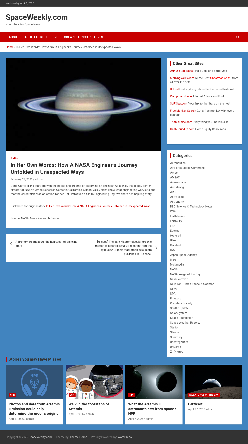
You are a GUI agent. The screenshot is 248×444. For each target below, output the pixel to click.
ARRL (173, 192)
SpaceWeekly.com (37, 17)
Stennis (175, 332)
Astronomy (177, 201)
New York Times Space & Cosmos (192, 284)
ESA (172, 226)
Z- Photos (176, 351)
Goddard (175, 245)
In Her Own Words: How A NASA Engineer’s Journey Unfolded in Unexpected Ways (98, 206)
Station (174, 327)
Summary (176, 337)
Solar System (178, 313)
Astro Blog (177, 197)
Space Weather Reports (185, 322)
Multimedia (177, 264)
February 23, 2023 (22, 179)
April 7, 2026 (135, 418)
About (14, 37)
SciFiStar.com (179, 103)
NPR (173, 293)
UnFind (174, 89)
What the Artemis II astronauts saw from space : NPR (152, 409)
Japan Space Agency (183, 255)
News (173, 289)
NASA (174, 269)
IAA (172, 250)
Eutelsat (175, 230)
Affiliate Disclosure (41, 37)
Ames (14, 157)
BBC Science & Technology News (191, 206)
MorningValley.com (182, 78)
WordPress (125, 437)
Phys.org (175, 298)
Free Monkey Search (183, 110)
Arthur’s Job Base (182, 71)
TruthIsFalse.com (181, 122)
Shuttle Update (179, 308)
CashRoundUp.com (182, 129)
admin (39, 179)
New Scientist (179, 279)
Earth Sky (176, 221)
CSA (173, 211)
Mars (173, 259)
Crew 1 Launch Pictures (83, 37)
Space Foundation (181, 318)
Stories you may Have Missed (35, 359)
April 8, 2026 (16, 418)
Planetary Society (181, 303)
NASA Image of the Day (185, 274)
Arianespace (178, 182)
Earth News (177, 216)
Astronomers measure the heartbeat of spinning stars (46, 244)
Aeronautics (178, 163)
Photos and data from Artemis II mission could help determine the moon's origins (34, 409)
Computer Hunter (181, 96)
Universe (175, 347)
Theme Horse (78, 437)
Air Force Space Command (187, 168)
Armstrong (177, 187)
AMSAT (175, 177)
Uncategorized (179, 342)
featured (175, 235)
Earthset (195, 404)
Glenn (173, 240)
